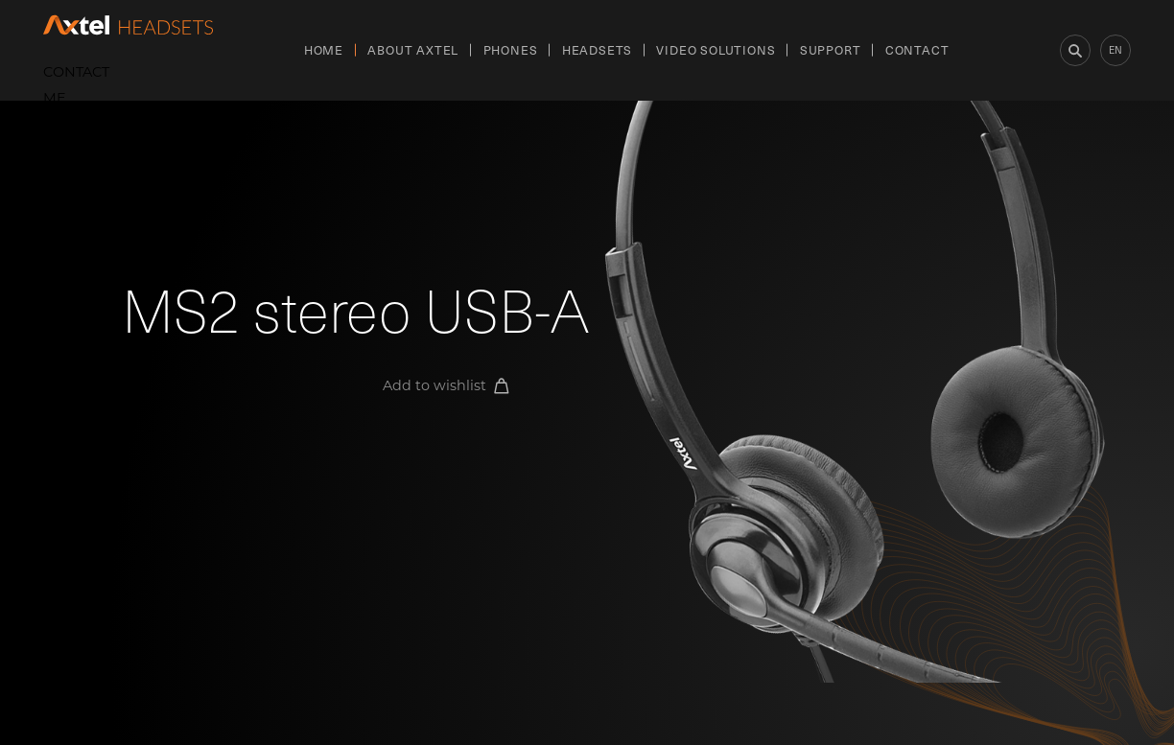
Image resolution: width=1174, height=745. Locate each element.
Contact (917, 49)
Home (323, 49)
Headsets (597, 49)
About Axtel (412, 49)
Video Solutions (715, 49)
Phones (510, 49)
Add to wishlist (445, 385)
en (1115, 49)
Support (830, 49)
